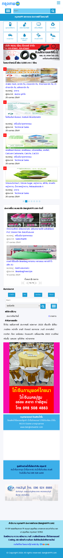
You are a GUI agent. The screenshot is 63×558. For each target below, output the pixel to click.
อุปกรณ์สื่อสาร (10, 28)
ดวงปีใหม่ (54, 334)
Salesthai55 (21, 239)
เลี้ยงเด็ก (47, 325)
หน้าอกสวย (30, 339)
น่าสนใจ (11, 295)
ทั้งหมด (51, 295)
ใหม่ (25, 295)
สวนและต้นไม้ (39, 39)
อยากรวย (35, 329)
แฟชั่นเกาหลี (14, 325)
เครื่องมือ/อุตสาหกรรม (23, 124)
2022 (47, 334)
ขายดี (21, 329)
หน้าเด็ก (15, 329)
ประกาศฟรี (24, 325)
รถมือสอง (19, 334)
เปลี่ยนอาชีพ (39, 334)
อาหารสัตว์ (50, 329)
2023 (40, 325)
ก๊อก (13, 334)
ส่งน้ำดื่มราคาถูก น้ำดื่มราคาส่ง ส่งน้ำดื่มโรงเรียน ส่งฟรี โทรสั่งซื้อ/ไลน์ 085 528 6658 (31, 469)
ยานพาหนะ (10, 39)
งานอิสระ (7, 329)
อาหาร (16, 91)
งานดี (42, 329)
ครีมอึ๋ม (6, 339)
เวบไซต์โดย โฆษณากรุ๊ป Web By (27, 544)
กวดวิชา (7, 334)
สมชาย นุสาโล (20, 94)
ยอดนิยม (38, 295)
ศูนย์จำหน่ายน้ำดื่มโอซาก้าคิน (28, 466)
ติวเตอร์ (27, 329)
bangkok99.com (49, 553)
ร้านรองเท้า (29, 334)
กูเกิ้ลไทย (21, 339)
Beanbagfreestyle (24, 272)
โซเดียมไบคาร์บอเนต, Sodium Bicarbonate (23, 117)
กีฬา (53, 39)
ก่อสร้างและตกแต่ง (24, 39)
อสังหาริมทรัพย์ (24, 28)
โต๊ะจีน (6, 325)
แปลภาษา (33, 325)
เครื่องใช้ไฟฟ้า (38, 28)
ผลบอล (13, 339)
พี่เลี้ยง (54, 325)
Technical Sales (22, 127)
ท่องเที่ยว (53, 28)
